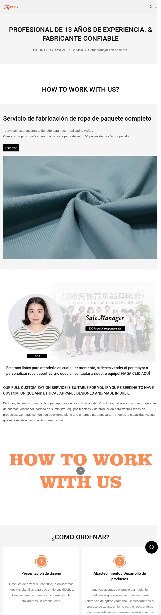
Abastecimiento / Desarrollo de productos (119, 577)
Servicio (77, 50)
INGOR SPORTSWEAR (49, 50)
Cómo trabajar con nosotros (107, 50)
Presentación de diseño (41, 574)
